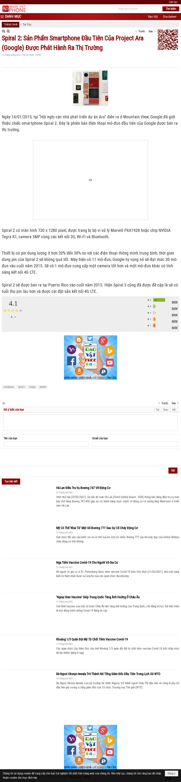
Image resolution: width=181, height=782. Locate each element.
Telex (165, 409)
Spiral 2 (21, 387)
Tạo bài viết (10, 481)
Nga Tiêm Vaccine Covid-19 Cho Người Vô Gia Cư (87, 562)
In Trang (3, 403)
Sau (151, 31)
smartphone (9, 387)
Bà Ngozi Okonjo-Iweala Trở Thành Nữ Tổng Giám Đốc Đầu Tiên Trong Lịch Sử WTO (108, 674)
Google (32, 387)
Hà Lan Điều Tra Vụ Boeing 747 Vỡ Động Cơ (83, 488)
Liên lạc (173, 2)
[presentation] (30, 457)
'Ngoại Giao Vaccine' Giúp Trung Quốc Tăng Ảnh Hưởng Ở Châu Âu (98, 597)
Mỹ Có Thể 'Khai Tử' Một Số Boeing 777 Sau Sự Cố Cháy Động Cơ (97, 528)
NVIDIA (43, 387)
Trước (141, 31)
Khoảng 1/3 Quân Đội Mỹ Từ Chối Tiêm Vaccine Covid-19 (92, 639)
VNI (174, 409)
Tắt (157, 409)
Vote (174, 302)
